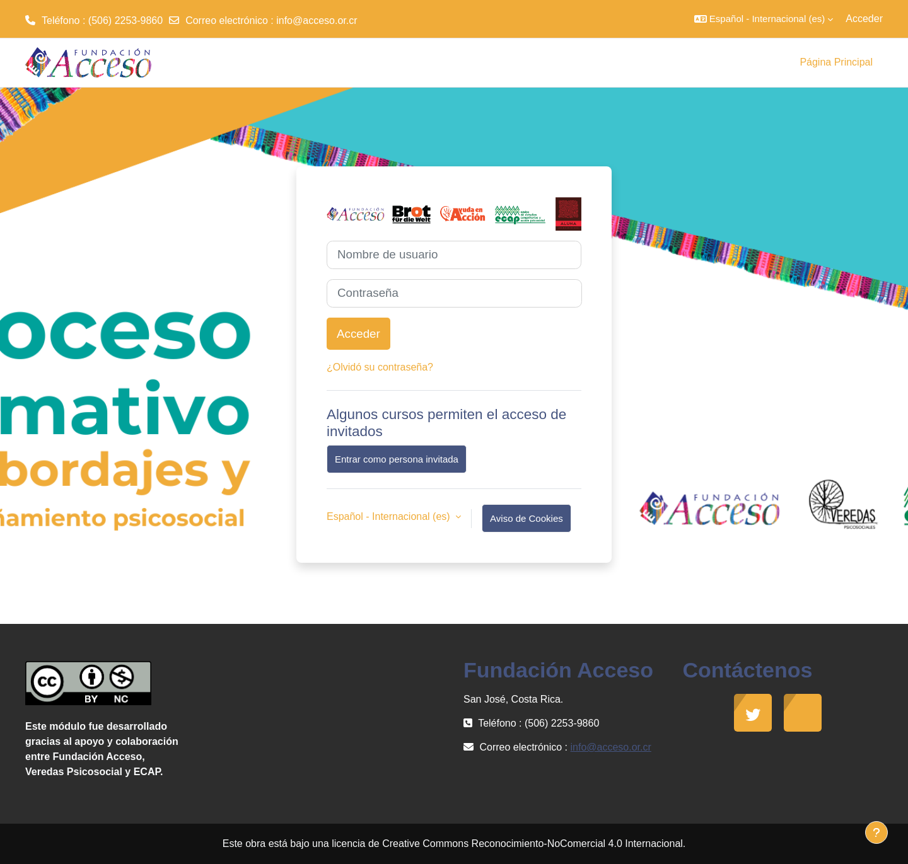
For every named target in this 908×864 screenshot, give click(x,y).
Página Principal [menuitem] (836, 62)
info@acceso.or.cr (316, 20)
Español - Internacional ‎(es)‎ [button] (390, 516)
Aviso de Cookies (526, 518)
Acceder (864, 18)
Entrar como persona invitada (396, 459)
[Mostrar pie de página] (876, 832)
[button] (764, 19)
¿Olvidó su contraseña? (380, 367)
